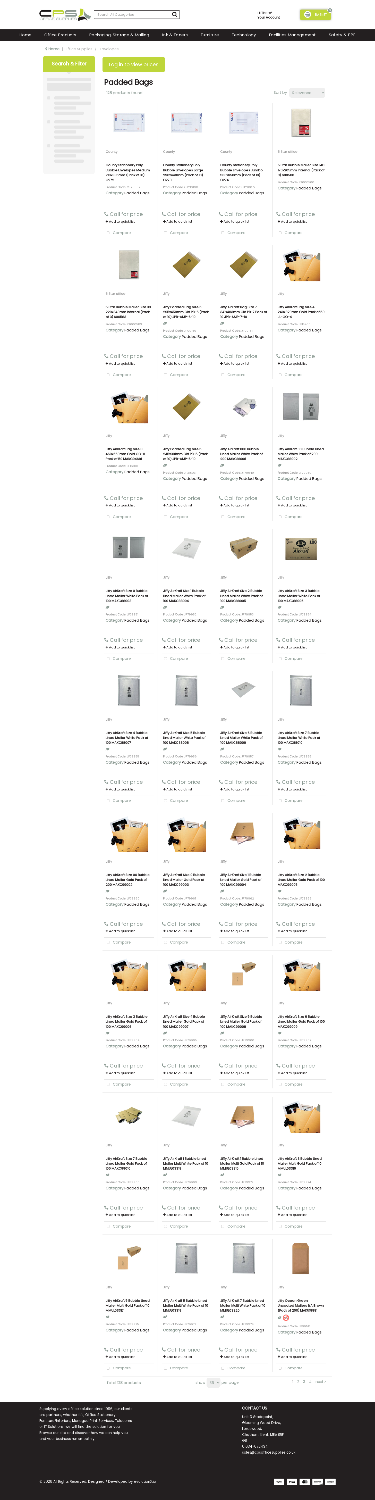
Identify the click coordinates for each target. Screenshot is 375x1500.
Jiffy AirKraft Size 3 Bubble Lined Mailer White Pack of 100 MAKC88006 (299, 596)
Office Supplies (78, 49)
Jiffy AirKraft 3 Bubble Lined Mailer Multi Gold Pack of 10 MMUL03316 (300, 1163)
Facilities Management (292, 35)
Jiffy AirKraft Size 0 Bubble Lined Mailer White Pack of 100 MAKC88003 (127, 596)
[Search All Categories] (137, 14)
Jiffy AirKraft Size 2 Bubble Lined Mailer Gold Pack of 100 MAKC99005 (301, 880)
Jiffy (166, 293)
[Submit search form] (175, 14)
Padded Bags (137, 193)
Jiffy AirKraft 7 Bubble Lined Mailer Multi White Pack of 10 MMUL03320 (242, 1305)
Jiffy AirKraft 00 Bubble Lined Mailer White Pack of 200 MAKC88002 (301, 454)
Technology (244, 35)
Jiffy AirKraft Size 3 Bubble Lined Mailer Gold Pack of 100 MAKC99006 (127, 1021)
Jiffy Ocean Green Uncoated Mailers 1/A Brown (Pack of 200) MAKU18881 (301, 1305)
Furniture (210, 35)
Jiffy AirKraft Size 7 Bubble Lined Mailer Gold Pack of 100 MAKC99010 (126, 1163)
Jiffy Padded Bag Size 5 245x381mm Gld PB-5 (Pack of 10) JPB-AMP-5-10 (185, 454)
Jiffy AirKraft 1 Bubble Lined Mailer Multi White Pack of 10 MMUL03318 (185, 1163)
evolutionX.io (145, 1481)
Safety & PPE (342, 35)
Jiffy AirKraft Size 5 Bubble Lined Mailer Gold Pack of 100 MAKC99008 (241, 1021)
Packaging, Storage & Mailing (119, 35)
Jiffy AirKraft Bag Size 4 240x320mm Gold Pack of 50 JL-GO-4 (301, 312)
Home (25, 35)
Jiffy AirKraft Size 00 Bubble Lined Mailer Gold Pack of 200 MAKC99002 (128, 880)
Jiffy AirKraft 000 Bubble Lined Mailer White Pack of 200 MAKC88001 (241, 454)
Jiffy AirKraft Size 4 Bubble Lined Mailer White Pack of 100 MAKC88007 (127, 738)
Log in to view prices (133, 64)
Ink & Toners (175, 35)
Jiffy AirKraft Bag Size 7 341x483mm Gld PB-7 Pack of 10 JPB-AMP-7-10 (243, 312)
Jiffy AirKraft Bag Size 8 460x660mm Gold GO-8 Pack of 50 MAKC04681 (125, 454)
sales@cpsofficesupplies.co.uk (268, 1452)
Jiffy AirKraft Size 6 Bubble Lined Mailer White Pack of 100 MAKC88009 (241, 738)
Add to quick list (120, 221)
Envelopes (109, 49)
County (111, 151)
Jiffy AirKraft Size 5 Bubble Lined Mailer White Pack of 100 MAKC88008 (184, 738)
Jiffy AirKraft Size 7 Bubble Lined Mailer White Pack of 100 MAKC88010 (299, 738)
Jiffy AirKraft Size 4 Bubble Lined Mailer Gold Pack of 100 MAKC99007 (184, 1021)
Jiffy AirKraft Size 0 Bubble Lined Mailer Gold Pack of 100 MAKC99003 (184, 880)
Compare (117, 233)
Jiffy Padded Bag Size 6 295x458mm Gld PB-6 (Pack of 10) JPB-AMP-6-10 (186, 312)
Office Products (60, 35)
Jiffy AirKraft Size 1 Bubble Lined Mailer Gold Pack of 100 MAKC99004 (240, 880)
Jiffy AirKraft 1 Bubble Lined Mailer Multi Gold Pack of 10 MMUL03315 (242, 1163)
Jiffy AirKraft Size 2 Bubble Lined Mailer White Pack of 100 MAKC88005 (241, 596)
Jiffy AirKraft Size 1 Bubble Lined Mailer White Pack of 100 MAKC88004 (184, 596)
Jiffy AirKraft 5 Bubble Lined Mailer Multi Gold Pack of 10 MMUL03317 (128, 1305)
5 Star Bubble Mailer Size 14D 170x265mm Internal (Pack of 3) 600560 (301, 170)
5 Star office (287, 151)
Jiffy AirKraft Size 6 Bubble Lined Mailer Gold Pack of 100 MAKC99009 (301, 1021)
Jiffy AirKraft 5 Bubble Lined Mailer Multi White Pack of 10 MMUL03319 (185, 1305)
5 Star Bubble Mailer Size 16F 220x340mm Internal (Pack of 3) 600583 (129, 312)
